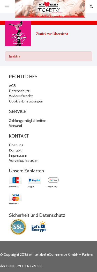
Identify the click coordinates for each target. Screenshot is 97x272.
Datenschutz (19, 91)
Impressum (18, 155)
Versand (15, 125)
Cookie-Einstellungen (26, 101)
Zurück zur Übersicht (52, 33)
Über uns (16, 145)
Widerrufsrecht (21, 96)
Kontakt (15, 150)
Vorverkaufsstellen (24, 160)
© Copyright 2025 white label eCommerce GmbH (39, 254)
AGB (12, 85)
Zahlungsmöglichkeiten (27, 120)
